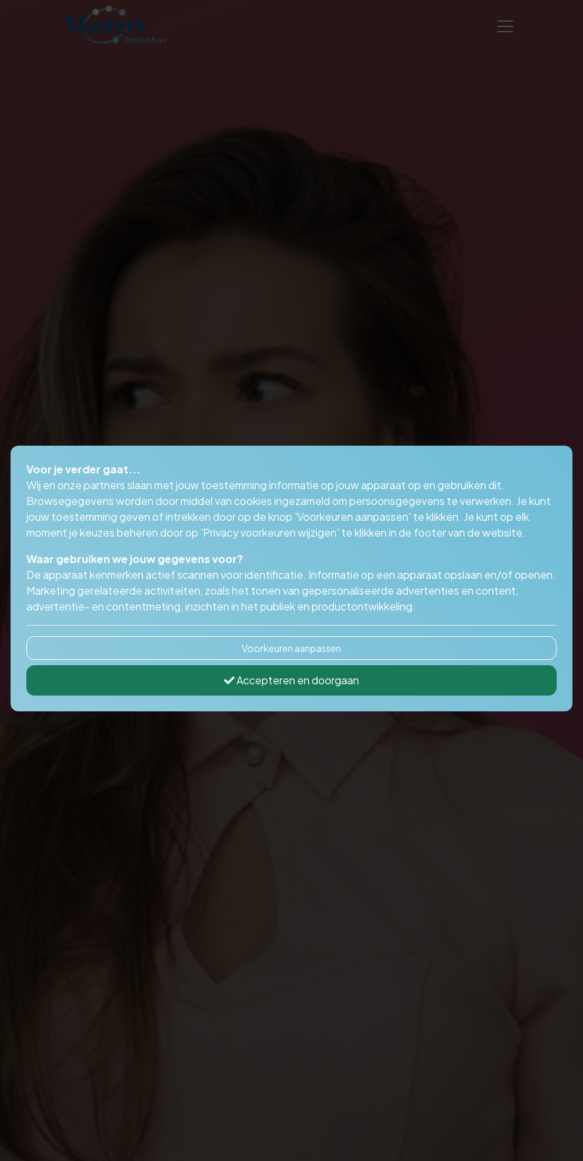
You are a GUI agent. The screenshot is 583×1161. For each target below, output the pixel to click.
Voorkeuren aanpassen (291, 648)
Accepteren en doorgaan (291, 680)
